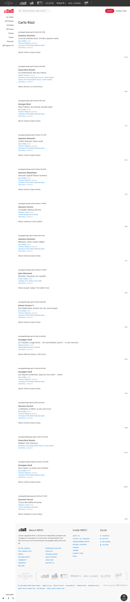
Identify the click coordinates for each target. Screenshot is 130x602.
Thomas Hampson (24, 43)
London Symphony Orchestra (28, 214)
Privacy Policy (58, 585)
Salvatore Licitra (23, 212)
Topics (11, 37)
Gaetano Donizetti (26, 35)
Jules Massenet (25, 273)
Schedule (10, 25)
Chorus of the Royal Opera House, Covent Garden (35, 80)
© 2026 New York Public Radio (29, 585)
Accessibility (70, 585)
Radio (11, 17)
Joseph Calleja (23, 279)
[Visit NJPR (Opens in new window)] (50, 3)
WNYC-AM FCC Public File (55, 588)
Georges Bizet (24, 104)
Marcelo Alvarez (23, 345)
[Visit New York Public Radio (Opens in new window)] (25, 576)
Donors (76, 547)
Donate (109, 11)
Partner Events (24, 557)
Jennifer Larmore (24, 75)
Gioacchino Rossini (26, 70)
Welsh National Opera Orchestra (29, 347)
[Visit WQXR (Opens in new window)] (61, 3)
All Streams (9, 21)
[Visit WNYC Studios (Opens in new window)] (40, 3)
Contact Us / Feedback (81, 538)
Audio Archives (51, 557)
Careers (76, 550)
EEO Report (41, 588)
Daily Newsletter (24, 551)
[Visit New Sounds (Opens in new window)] (74, 3)
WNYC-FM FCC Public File (27, 588)
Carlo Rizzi (21, 47)
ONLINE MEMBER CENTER (81, 541)
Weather (21, 565)
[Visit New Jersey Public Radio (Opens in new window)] (106, 576)
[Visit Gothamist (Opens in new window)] (31, 3)
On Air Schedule (24, 548)
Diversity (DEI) (78, 553)
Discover (10, 41)
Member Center (121, 11)
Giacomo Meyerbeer (27, 172)
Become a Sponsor (80, 544)
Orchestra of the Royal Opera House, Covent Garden (36, 77)
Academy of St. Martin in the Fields (30, 281)
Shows (11, 33)
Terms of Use (47, 585)
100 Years (10, 29)
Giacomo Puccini (25, 207)
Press (75, 556)
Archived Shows (52, 554)
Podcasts (49, 551)
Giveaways (22, 563)
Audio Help (50, 560)
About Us (76, 535)
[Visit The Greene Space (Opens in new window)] (86, 3)
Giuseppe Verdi (25, 339)
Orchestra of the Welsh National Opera (31, 45)
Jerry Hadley (22, 41)
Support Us (8, 45)
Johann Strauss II (26, 305)
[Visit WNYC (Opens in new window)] (23, 3)
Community (22, 560)
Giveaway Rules (93, 585)
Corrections (81, 585)
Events (20, 554)
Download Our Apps (53, 548)
